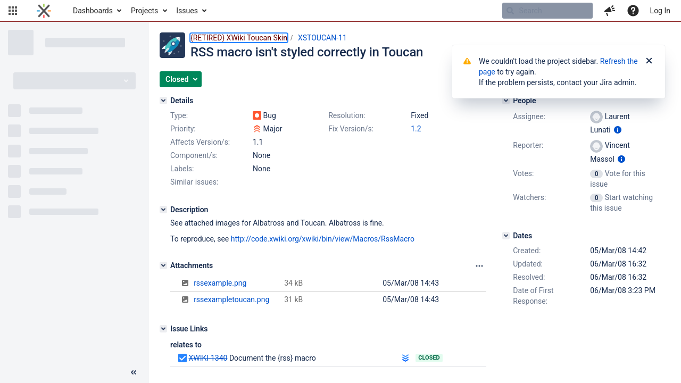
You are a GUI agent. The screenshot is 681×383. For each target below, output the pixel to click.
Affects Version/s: (200, 142)
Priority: (183, 128)
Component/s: (194, 155)
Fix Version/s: (350, 128)
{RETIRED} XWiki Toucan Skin (238, 38)
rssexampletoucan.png (231, 299)
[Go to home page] (44, 10)
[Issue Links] (163, 328)
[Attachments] (163, 265)
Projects (144, 10)
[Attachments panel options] (479, 266)
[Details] (163, 100)
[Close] (649, 61)
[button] (12, 10)
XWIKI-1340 (207, 358)
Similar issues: (194, 182)
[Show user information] (617, 130)
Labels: (182, 168)
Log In (660, 10)
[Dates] (506, 235)
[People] (506, 100)
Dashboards (93, 10)
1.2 (416, 128)
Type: (179, 115)
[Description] (163, 209)
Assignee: (529, 116)
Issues (187, 10)
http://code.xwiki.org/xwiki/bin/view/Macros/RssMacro (322, 239)
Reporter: (528, 145)
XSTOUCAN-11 (322, 38)
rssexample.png (220, 283)
